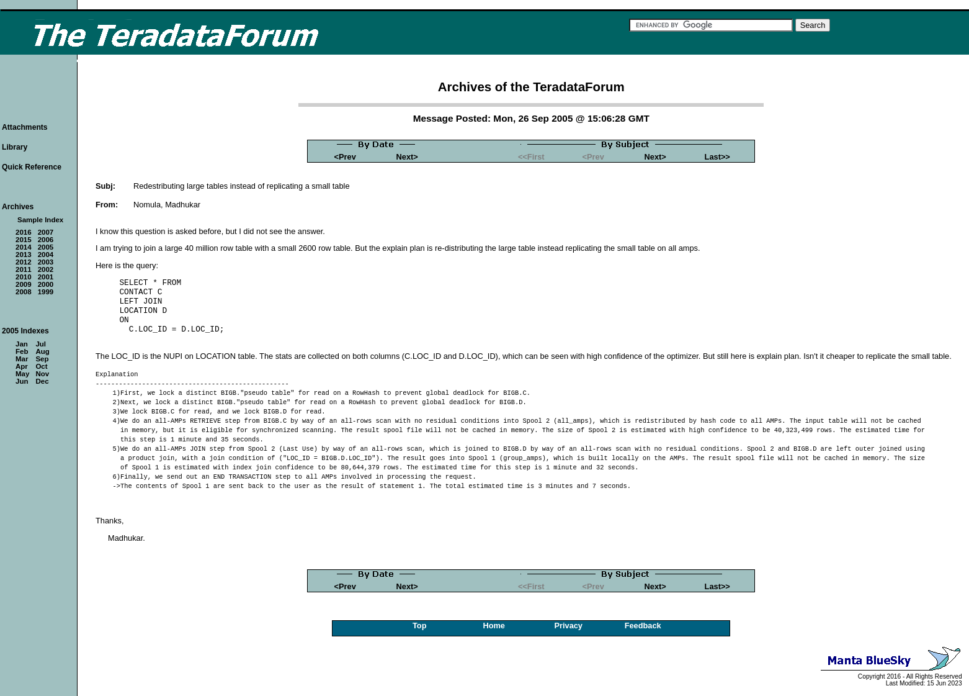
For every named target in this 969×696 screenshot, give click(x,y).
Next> (407, 156)
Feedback (643, 625)
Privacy (568, 625)
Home (494, 625)
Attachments (25, 127)
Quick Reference (31, 167)
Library (14, 147)
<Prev (345, 156)
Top (420, 625)
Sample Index (40, 220)
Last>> (717, 156)
